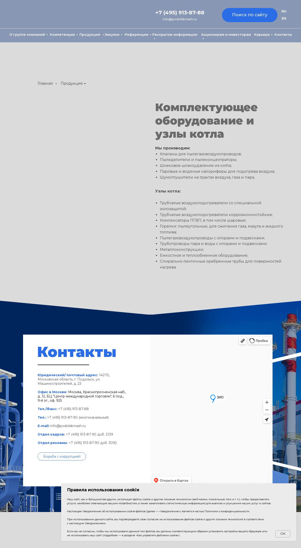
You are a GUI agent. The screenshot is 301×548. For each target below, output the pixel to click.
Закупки (112, 34)
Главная (45, 83)
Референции (136, 34)
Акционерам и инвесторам (226, 34)
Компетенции (62, 34)
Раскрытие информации (174, 34)
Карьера (262, 34)
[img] (30, 14)
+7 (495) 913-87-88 (179, 12)
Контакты (283, 34)
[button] (62, 456)
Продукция (90, 34)
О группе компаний (27, 34)
